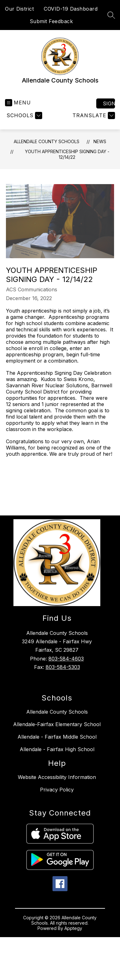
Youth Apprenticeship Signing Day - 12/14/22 (67, 154)
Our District (19, 9)
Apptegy (73, 928)
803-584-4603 (66, 658)
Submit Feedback (51, 21)
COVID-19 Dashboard (71, 9)
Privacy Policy (57, 789)
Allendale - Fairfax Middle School (57, 737)
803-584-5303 (63, 667)
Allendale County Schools (46, 141)
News (99, 141)
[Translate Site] (93, 115)
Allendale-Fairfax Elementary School (57, 724)
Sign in (109, 103)
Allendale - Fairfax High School (57, 749)
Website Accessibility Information (57, 777)
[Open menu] (18, 103)
